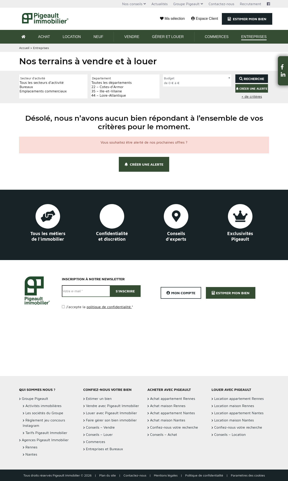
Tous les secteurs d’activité (43, 82)
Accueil (24, 48)
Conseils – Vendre (100, 427)
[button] (283, 67)
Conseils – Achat (163, 434)
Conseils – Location (230, 434)
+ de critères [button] (251, 96)
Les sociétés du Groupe (44, 413)
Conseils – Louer (99, 434)
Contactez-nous (221, 4)
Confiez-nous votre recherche (174, 427)
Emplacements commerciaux (43, 91)
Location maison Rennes (234, 406)
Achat (44, 37)
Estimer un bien (99, 398)
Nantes (31, 454)
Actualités (159, 4)
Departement (101, 78)
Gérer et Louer (168, 37)
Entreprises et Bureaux (104, 449)
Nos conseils (132, 4)
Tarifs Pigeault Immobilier (46, 433)
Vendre (131, 37)
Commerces (217, 37)
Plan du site (107, 475)
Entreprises (254, 37)
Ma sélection (172, 18)
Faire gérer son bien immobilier (111, 420)
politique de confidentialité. (109, 307)
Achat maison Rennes (167, 406)
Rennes (31, 447)
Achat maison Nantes (167, 420)
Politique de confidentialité (204, 475)
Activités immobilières (43, 406)
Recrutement (250, 4)
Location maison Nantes (234, 420)
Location (72, 37)
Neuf (98, 37)
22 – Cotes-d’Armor (111, 87)
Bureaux (43, 87)
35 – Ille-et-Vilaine (111, 91)
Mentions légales (166, 475)
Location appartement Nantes (238, 413)
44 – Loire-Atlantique (111, 95)
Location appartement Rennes (239, 398)
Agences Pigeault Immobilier (45, 440)
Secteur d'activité (32, 78)
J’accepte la (99, 307)
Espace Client (204, 18)
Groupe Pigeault (186, 4)
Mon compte (180, 293)
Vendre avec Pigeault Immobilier (112, 406)
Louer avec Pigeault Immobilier (111, 413)
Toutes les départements (111, 82)
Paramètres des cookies (248, 475)
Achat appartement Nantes (172, 413)
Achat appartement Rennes (172, 398)
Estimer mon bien (247, 19)
